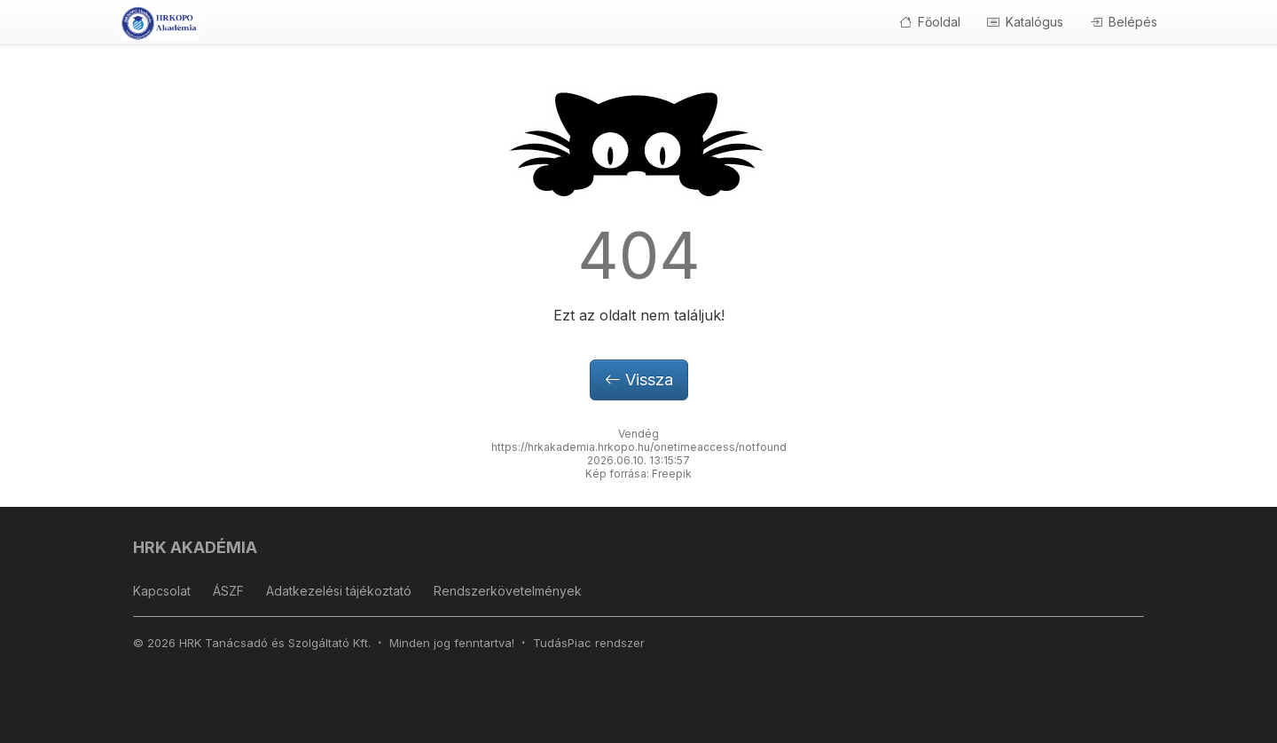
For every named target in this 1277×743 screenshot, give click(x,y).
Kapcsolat (162, 590)
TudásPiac (562, 643)
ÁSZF (228, 590)
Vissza (639, 379)
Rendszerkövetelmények (508, 590)
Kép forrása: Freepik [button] (638, 473)
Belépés (1123, 21)
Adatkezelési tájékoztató (338, 590)
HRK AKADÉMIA (195, 547)
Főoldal (929, 21)
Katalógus (1025, 21)
